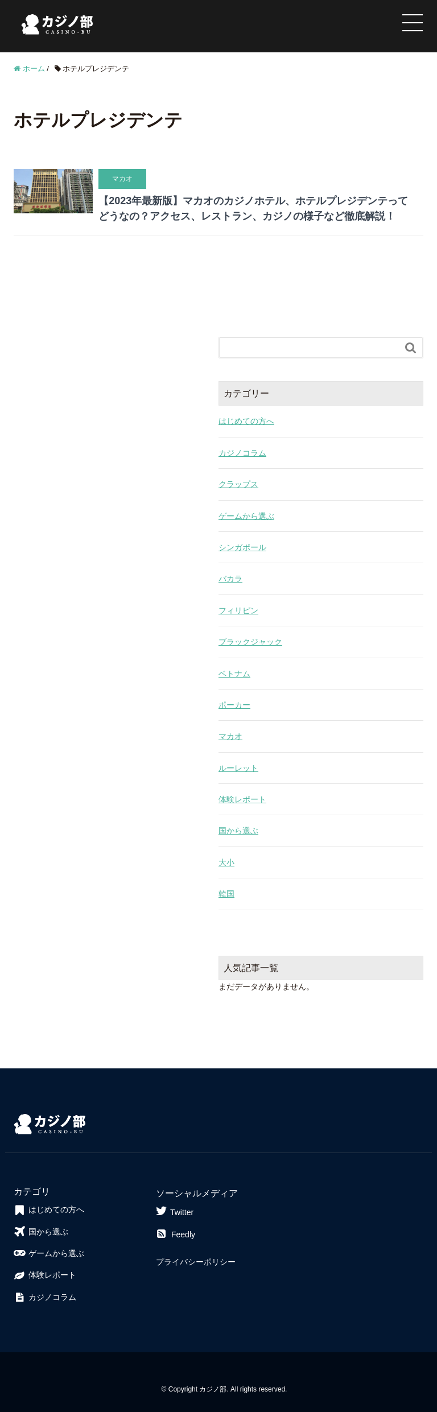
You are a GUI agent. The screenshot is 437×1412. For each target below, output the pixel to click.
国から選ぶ (238, 830)
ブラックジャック (250, 641)
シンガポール (242, 547)
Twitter (174, 1211)
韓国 (226, 893)
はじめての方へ (246, 421)
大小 (226, 862)
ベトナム (234, 673)
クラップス (238, 484)
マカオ (230, 736)
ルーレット (238, 768)
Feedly (175, 1234)
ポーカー (234, 704)
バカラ (230, 578)
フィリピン (238, 610)
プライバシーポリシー (196, 1261)
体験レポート (242, 799)
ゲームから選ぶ (246, 516)
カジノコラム (242, 452)
